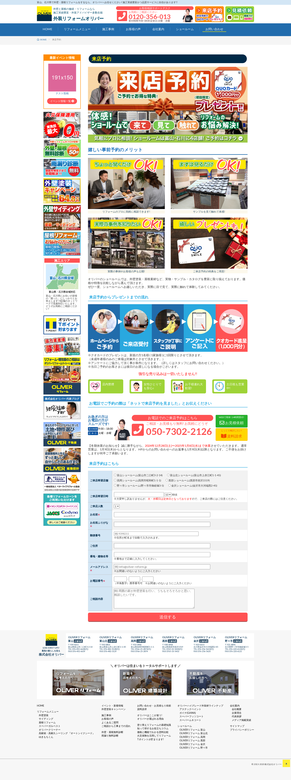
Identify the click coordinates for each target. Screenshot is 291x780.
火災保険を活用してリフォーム (154, 735)
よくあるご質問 (110, 722)
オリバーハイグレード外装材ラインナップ (200, 705)
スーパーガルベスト (50, 725)
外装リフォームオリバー (78, 18)
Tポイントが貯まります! (150, 739)
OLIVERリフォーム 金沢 (192, 744)
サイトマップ (237, 725)
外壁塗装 (43, 715)
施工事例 (108, 29)
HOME (47, 29)
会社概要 (236, 709)
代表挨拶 (236, 716)
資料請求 (142, 709)
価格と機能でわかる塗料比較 (153, 732)
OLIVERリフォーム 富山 (192, 729)
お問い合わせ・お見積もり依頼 (154, 705)
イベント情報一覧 (62, 101)
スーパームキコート (190, 720)
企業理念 (236, 712)
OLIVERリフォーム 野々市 (193, 747)
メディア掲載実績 (241, 720)
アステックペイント (190, 709)
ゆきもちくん (46, 736)
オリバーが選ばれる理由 (150, 718)
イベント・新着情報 (112, 705)
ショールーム (185, 29)
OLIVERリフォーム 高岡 (192, 736)
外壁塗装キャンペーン (114, 709)
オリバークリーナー (50, 729)
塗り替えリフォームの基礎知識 (154, 724)
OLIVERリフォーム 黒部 (192, 740)
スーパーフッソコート (191, 716)
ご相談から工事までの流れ (116, 725)
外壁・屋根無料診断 (112, 732)
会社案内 (158, 29)
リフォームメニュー (77, 29)
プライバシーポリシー (242, 729)
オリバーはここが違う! (149, 715)
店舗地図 (78, 641)
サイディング (46, 718)
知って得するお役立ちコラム (153, 728)
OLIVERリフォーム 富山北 (193, 733)
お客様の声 (133, 29)
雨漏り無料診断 (110, 735)
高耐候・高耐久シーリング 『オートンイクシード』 (67, 733)
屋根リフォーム (47, 722)
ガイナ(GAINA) (187, 712)
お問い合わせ (214, 29)
